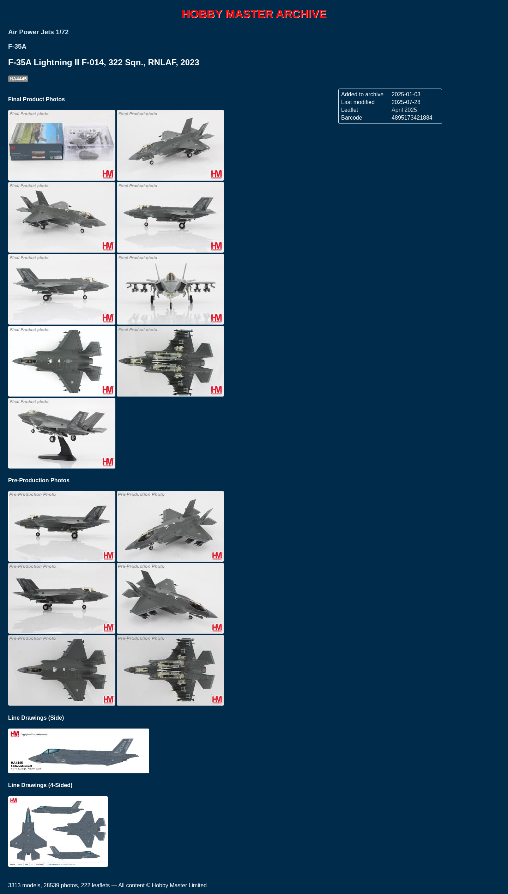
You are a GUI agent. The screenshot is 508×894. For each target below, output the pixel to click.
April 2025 (404, 110)
